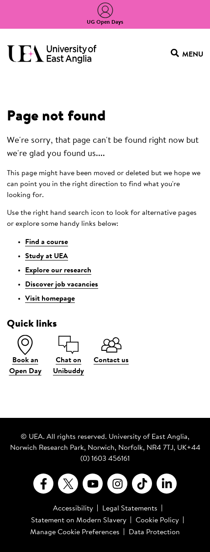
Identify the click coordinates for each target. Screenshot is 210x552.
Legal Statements (130, 508)
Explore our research (58, 270)
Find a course (46, 242)
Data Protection (154, 532)
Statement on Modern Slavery (78, 520)
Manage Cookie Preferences (75, 532)
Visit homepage (50, 298)
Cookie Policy (157, 520)
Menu (187, 54)
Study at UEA (46, 256)
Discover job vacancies (61, 284)
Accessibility (73, 508)
